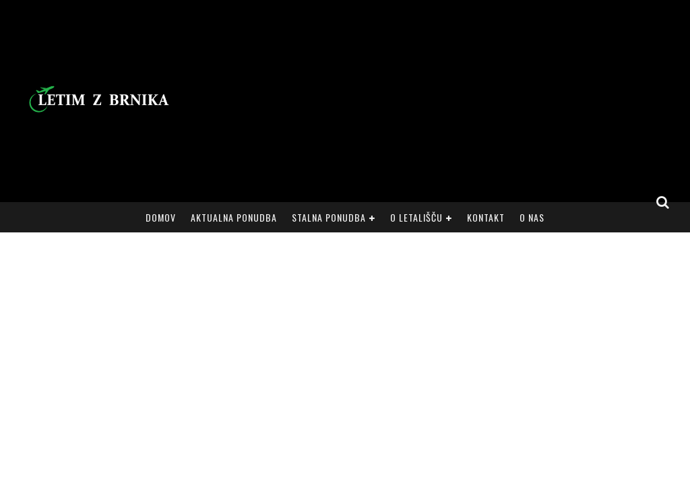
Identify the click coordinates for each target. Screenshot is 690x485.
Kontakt (486, 217)
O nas (532, 217)
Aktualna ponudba (234, 217)
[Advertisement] (430, 101)
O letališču (416, 217)
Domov (161, 217)
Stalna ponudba (329, 217)
